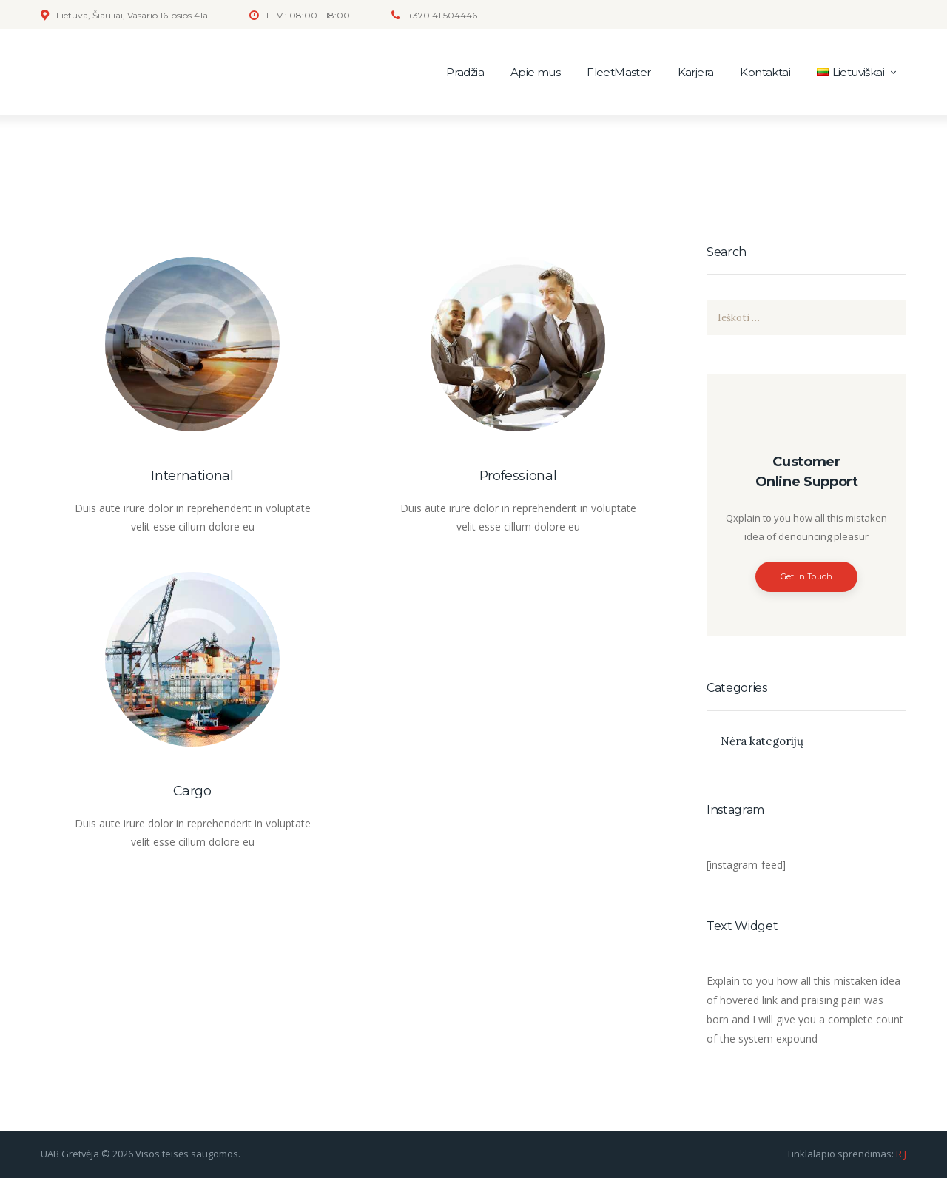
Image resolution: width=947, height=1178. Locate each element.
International (192, 476)
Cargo (192, 791)
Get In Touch (807, 576)
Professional (518, 476)
